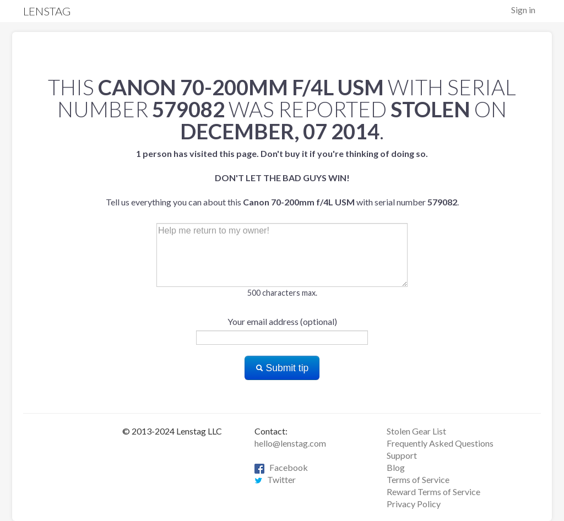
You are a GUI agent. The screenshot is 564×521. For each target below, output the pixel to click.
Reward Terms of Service (433, 491)
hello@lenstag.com (290, 443)
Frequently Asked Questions (440, 443)
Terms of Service (418, 479)
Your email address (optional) (282, 321)
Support (402, 455)
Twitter (275, 479)
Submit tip (282, 367)
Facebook (281, 467)
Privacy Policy (414, 503)
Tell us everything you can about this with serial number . (282, 177)
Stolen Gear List (416, 431)
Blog (396, 467)
